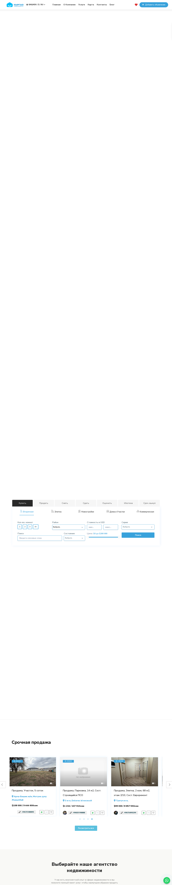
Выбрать (56, 527)
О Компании (69, 4)
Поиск (21, 533)
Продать (43, 503)
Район (55, 522)
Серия (125, 522)
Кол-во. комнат (25, 522)
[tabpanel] (35, 787)
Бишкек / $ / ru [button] (35, 4)
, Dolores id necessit (80, 800)
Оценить (107, 503)
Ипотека (128, 503)
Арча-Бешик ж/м (25, 796)
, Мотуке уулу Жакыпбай (31, 798)
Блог (112, 4)
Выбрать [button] (126, 527)
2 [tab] (84, 819)
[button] (86, 828)
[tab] (27, 512)
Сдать (86, 503)
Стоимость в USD (103, 526)
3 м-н (70, 800)
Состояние (69, 533)
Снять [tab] (65, 503)
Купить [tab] (22, 503)
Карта (91, 4)
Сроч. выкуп (149, 503)
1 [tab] (80, 819)
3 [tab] (88, 819)
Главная (57, 4)
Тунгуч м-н (124, 800)
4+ (36, 526)
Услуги (81, 4)
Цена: (90, 533)
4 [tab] (92, 819)
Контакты (102, 4)
